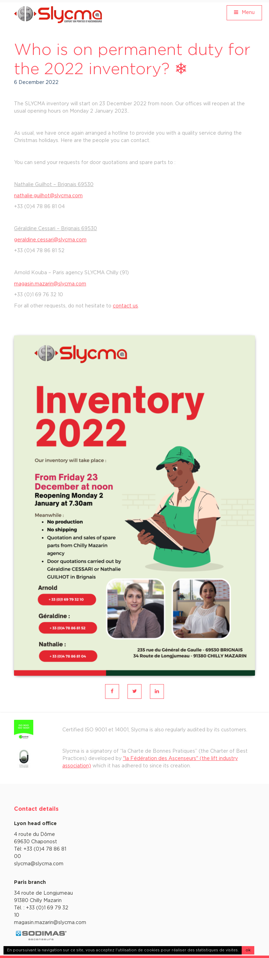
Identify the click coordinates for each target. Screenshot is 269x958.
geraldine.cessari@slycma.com (50, 239)
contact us (125, 306)
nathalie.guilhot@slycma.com (48, 195)
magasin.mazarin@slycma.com (50, 284)
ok (248, 950)
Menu (244, 12)
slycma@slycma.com (38, 863)
